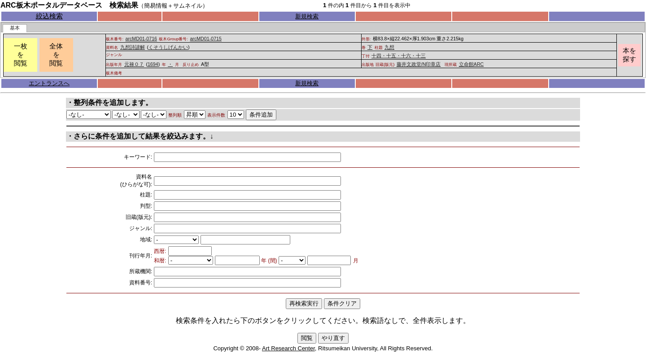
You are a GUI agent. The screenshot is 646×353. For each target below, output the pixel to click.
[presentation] (15, 28)
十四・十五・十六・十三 (398, 55)
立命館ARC (471, 64)
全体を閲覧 (56, 55)
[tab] (15, 28)
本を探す (629, 55)
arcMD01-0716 (141, 38)
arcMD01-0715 (205, 38)
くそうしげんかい (168, 47)
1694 (153, 64)
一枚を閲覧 (20, 55)
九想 (389, 47)
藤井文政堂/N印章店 (419, 64)
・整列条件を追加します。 (109, 102)
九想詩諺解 (132, 47)
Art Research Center (288, 348)
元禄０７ (134, 64)
